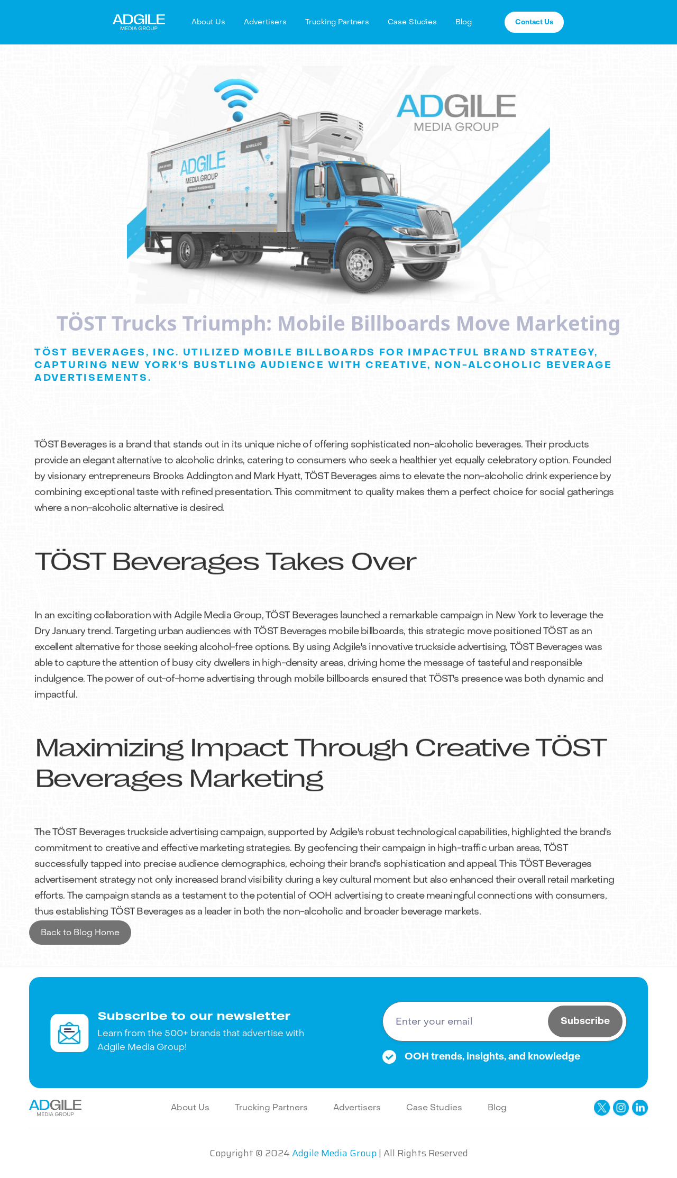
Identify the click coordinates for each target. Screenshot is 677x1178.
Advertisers (265, 22)
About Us (208, 22)
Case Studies (412, 22)
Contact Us (534, 21)
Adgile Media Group (218, 630)
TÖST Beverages (70, 459)
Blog (463, 22)
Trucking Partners (337, 22)
